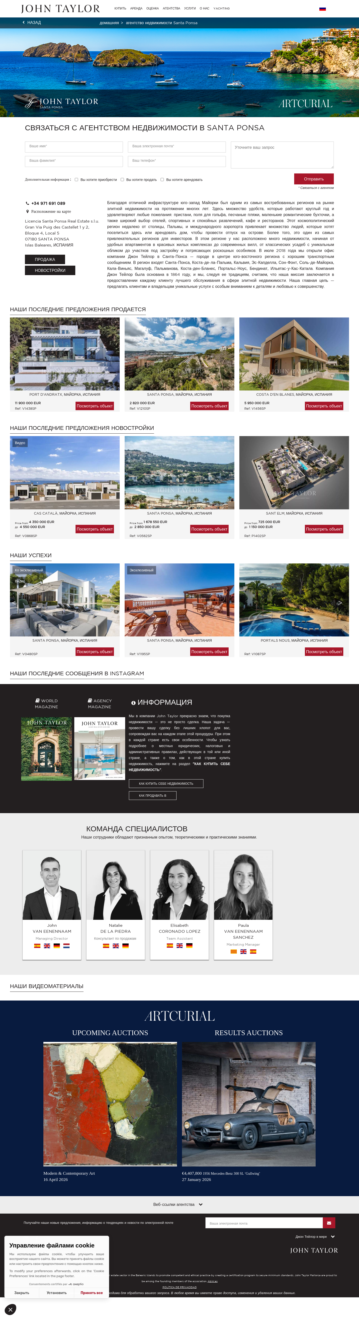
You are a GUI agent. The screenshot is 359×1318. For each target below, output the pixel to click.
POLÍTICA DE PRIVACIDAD (180, 1223)
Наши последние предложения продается (78, 309)
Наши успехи (31, 555)
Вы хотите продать (141, 180)
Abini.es (213, 1217)
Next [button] (340, 357)
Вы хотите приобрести (99, 180)
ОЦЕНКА (152, 8)
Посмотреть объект (95, 406)
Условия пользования (40, 1189)
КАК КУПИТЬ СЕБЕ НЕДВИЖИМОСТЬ (166, 783)
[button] (10, 1310)
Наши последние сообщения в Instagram (77, 673)
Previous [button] (13, 357)
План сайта (71, 1189)
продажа (45, 259)
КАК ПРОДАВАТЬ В (152, 795)
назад (34, 22)
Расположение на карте (48, 211)
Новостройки (50, 270)
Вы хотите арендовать (184, 180)
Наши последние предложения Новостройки (82, 428)
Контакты (92, 1189)
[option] (62, 367)
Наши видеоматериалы (47, 923)
